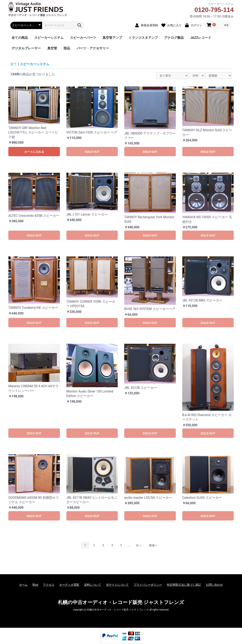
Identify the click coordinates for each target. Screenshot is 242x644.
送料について (92, 584)
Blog (35, 584)
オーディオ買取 (69, 584)
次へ (139, 545)
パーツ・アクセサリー (93, 48)
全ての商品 (20, 38)
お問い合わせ (214, 584)
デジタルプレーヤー (26, 48)
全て (13, 64)
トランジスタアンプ (143, 38)
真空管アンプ (112, 38)
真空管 (52, 48)
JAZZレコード (200, 38)
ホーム (23, 584)
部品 (67, 48)
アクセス (48, 584)
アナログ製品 (174, 38)
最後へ (153, 545)
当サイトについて (117, 584)
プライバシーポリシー (148, 584)
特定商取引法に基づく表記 (184, 584)
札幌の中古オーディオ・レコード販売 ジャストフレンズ (121, 602)
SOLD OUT (92, 151)
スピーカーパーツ (83, 38)
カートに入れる (34, 151)
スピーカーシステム (49, 38)
